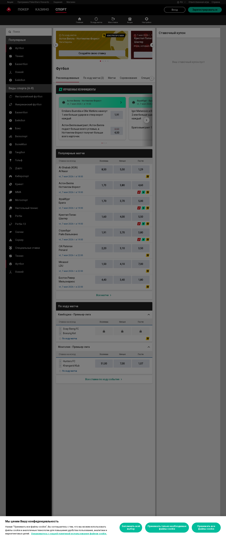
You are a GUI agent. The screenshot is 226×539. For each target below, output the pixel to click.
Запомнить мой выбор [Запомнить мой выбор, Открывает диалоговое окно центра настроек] (131, 527)
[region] (113, 527)
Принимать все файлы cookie (206, 527)
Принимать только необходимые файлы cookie (167, 527)
